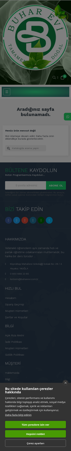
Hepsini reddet (35, 434)
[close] (65, 383)
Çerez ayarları (35, 443)
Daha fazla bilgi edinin (18, 414)
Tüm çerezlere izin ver (35, 424)
